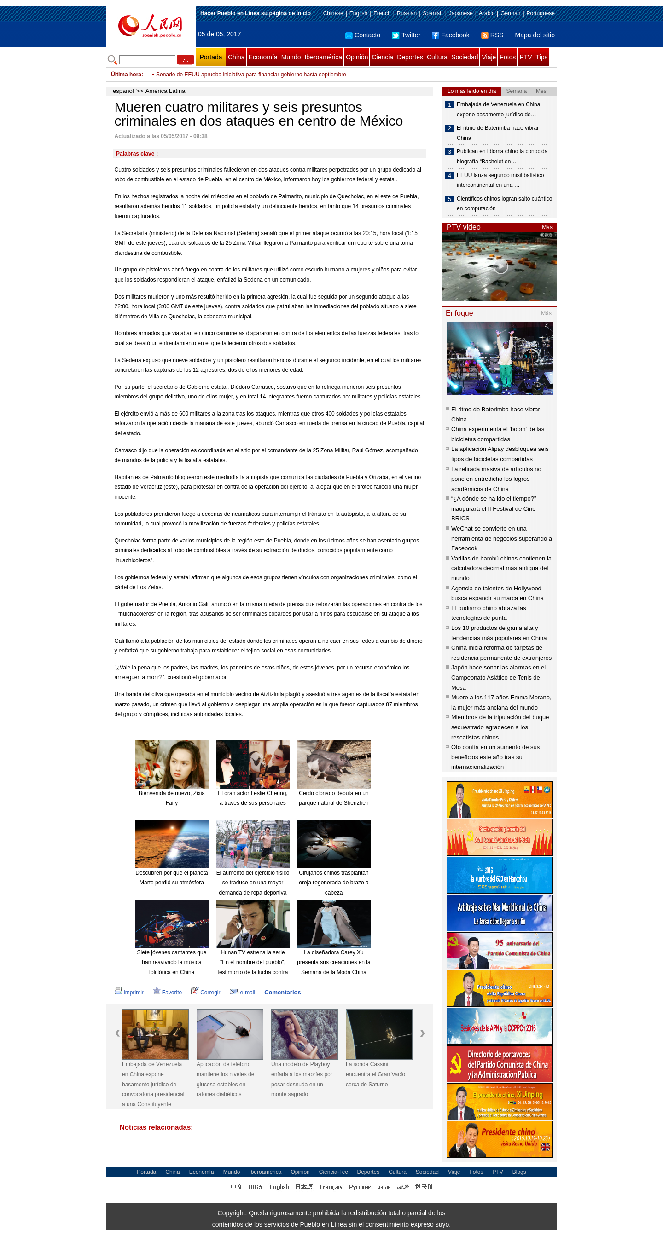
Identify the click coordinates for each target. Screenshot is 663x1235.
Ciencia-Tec (333, 1172)
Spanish (432, 13)
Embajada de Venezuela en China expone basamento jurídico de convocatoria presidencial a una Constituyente (153, 1084)
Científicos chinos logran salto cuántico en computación (504, 204)
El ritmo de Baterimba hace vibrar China (498, 133)
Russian (407, 13)
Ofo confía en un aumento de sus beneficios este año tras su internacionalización (495, 757)
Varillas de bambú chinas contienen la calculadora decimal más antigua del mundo (501, 568)
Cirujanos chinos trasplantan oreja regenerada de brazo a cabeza (333, 883)
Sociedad (464, 57)
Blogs (519, 1172)
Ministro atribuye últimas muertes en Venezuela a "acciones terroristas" (243, 74)
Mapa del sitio (535, 35)
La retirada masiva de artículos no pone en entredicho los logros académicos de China (496, 479)
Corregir (205, 992)
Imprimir (129, 992)
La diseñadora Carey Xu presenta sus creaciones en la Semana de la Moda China (333, 962)
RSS (492, 35)
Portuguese (541, 13)
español (123, 90)
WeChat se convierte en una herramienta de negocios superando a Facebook (501, 538)
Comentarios (282, 992)
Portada (210, 57)
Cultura (437, 57)
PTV (525, 57)
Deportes (410, 57)
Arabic (486, 13)
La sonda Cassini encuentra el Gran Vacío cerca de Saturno (375, 1074)
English (358, 13)
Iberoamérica (323, 57)
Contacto (362, 35)
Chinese (333, 13)
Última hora (126, 74)
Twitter (406, 35)
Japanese (461, 13)
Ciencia (382, 57)
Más (547, 227)
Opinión (357, 57)
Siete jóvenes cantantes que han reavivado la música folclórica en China (172, 962)
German (510, 13)
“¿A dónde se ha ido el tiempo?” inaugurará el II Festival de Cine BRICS (493, 508)
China (236, 57)
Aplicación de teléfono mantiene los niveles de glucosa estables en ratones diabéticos (225, 1079)
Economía (263, 57)
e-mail (243, 992)
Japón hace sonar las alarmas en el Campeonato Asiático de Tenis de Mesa (498, 677)
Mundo (291, 57)
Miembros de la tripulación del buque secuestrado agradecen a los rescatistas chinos (500, 727)
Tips (542, 57)
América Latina (165, 90)
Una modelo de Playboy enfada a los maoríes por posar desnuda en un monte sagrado (301, 1079)
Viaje (489, 57)
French (381, 13)
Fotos (508, 57)
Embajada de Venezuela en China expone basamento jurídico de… (498, 109)
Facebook (450, 35)
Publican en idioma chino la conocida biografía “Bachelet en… (502, 156)
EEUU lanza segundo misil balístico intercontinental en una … (500, 180)
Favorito (167, 992)
